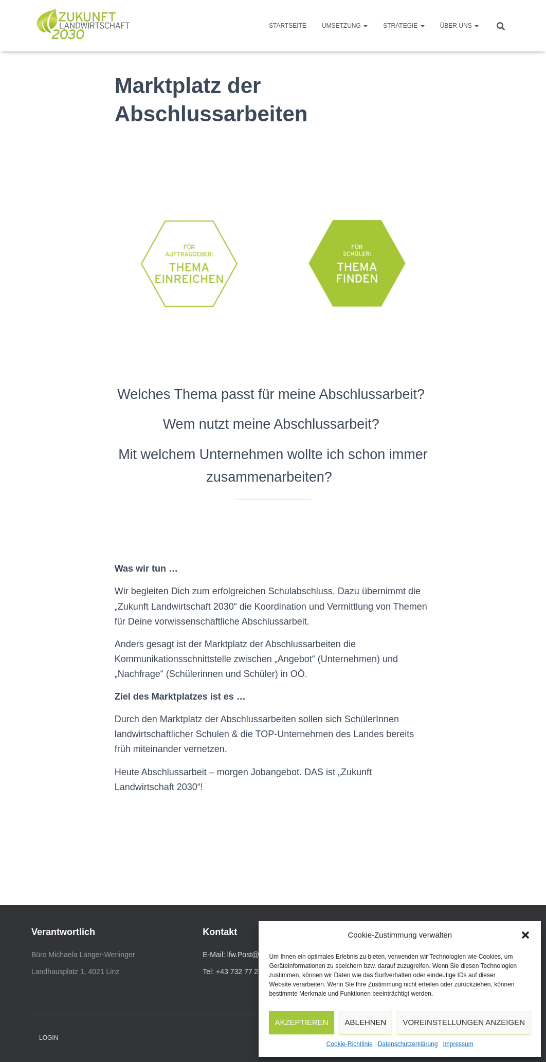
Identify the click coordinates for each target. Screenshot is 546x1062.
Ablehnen (366, 1022)
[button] (525, 935)
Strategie (403, 25)
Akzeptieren (301, 1022)
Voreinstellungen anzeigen (464, 1022)
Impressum (458, 1044)
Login (48, 1037)
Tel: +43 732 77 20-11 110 (244, 971)
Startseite (287, 25)
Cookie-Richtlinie (349, 1044)
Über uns (459, 25)
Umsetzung (345, 25)
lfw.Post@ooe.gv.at (257, 954)
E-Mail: (215, 954)
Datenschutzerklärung (408, 1044)
